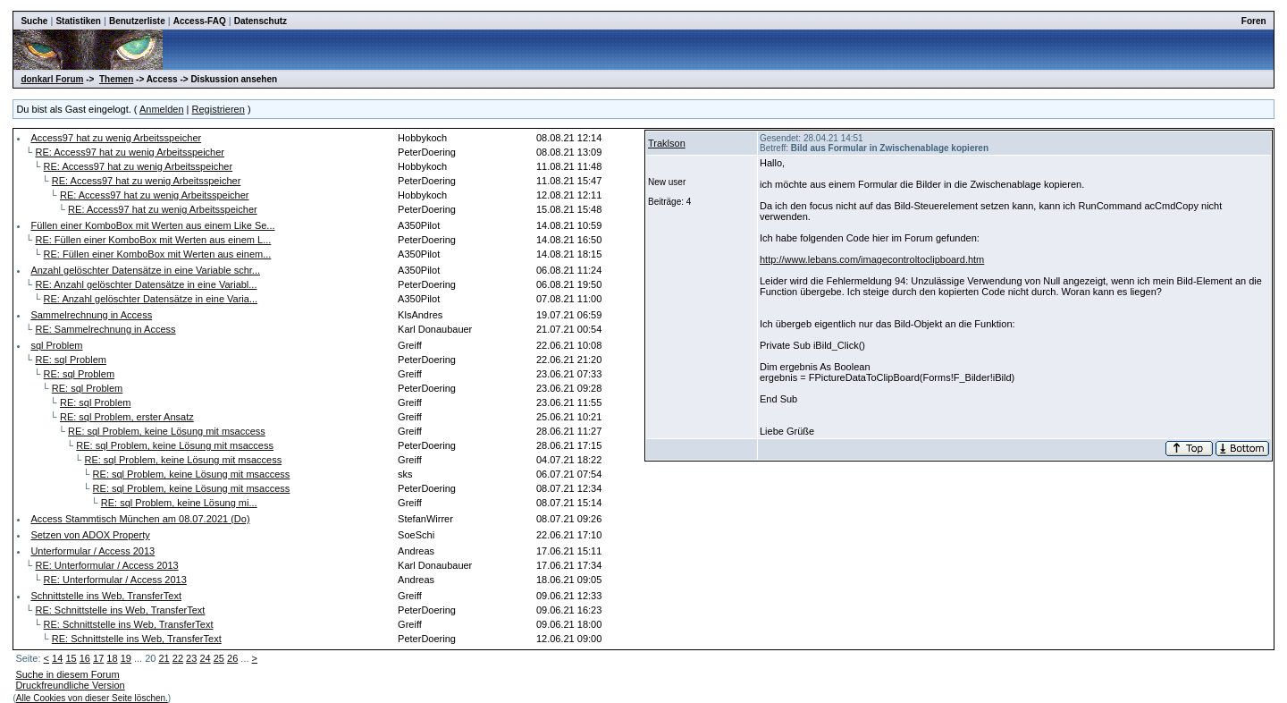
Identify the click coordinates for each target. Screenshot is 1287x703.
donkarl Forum (52, 79)
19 (126, 658)
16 (85, 658)
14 (57, 658)
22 (177, 658)
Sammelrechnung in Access (91, 314)
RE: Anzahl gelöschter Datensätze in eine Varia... (151, 298)
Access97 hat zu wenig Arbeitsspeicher (115, 137)
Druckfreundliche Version (69, 685)
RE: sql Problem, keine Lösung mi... (179, 502)
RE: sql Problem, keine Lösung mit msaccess (166, 431)
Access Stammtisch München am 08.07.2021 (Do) (139, 518)
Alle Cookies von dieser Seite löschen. (92, 698)
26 (232, 658)
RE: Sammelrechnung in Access (105, 329)
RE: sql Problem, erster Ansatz (127, 416)
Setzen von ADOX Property (89, 534)
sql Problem (56, 345)
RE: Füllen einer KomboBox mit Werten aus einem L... (153, 239)
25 (219, 658)
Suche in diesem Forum (67, 674)
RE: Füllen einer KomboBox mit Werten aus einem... (158, 254)
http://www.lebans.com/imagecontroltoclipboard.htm (872, 259)
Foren (1253, 21)
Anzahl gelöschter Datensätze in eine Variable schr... (145, 270)
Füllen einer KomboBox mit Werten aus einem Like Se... (152, 225)
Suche (34, 21)
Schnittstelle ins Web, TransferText (105, 595)
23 (191, 658)
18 (111, 658)
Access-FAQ (199, 21)
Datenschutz (260, 21)
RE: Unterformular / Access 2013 (106, 565)
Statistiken (78, 21)
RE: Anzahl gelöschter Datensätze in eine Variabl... (146, 284)
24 (204, 658)
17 (98, 658)
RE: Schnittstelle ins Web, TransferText (120, 610)
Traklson (667, 143)
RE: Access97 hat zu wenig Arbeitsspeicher (129, 152)
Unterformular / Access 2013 (92, 551)
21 (163, 658)
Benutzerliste (137, 21)
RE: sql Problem (70, 359)
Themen (116, 79)
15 (70, 658)
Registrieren (218, 109)
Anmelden (161, 109)
